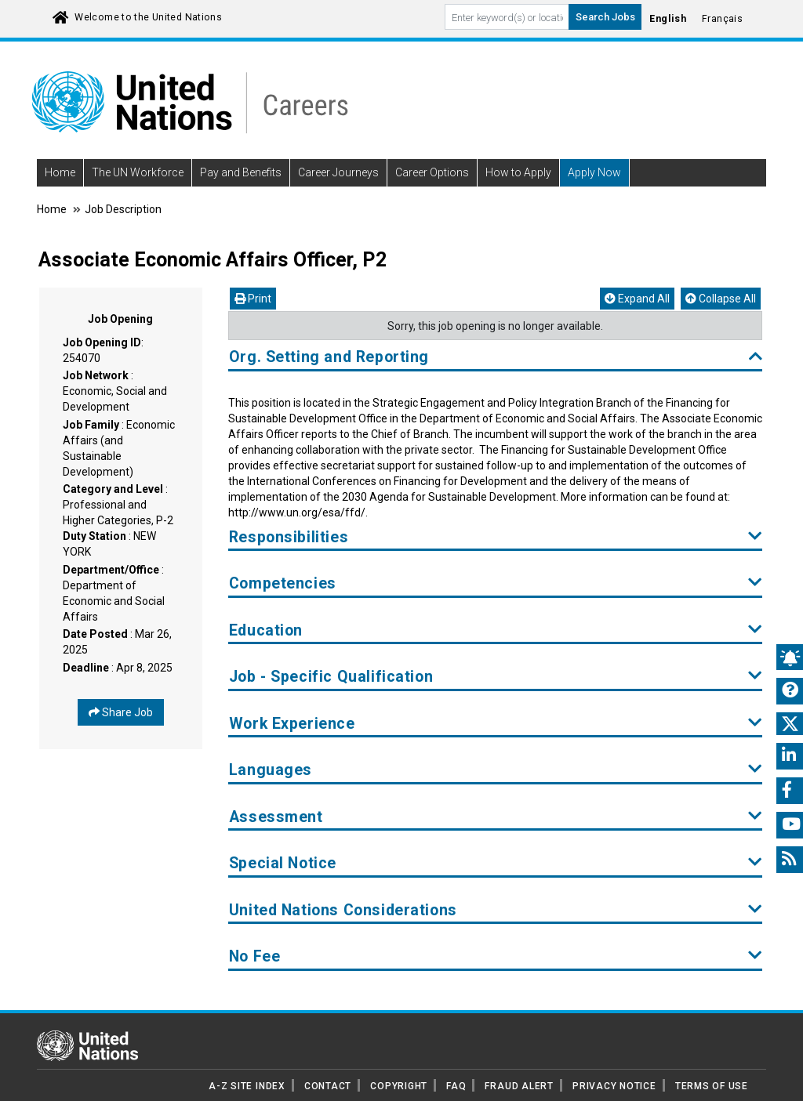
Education (495, 630)
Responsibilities (495, 537)
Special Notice (495, 863)
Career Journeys (338, 172)
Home (60, 172)
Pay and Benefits (241, 172)
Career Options (432, 172)
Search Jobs (605, 17)
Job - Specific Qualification (495, 677)
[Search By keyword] (507, 17)
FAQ (456, 1086)
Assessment (495, 817)
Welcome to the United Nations (148, 17)
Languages (495, 770)
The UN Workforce (137, 172)
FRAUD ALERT (519, 1086)
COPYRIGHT (398, 1086)
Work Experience (495, 724)
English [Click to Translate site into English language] (667, 18)
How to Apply (518, 172)
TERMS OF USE (711, 1086)
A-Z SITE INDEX (247, 1086)
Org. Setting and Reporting (495, 357)
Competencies (495, 583)
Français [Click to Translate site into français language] (722, 18)
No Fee (495, 956)
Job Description (123, 209)
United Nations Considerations (495, 910)
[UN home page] (87, 1044)
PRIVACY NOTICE (614, 1086)
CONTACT (327, 1086)
